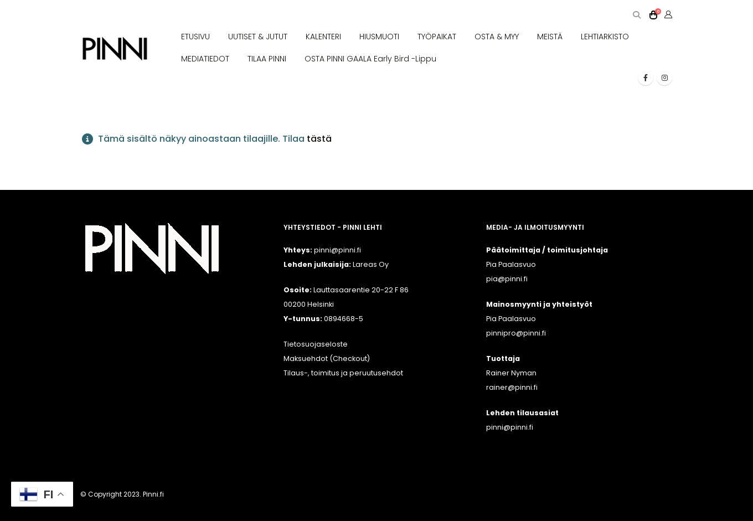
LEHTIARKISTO (605, 36)
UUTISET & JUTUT (257, 36)
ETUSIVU (195, 36)
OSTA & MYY (497, 36)
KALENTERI (323, 36)
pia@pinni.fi (507, 278)
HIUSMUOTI (379, 36)
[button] (636, 15)
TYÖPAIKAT (436, 36)
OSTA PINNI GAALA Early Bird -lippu (370, 58)
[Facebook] (645, 77)
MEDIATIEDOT (205, 58)
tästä (319, 138)
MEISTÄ (550, 36)
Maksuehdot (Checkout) (326, 358)
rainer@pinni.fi (512, 387)
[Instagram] (664, 77)
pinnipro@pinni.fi (516, 333)
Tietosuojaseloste (315, 344)
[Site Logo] (114, 49)
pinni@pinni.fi (509, 427)
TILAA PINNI (266, 58)
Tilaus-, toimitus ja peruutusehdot (343, 373)
